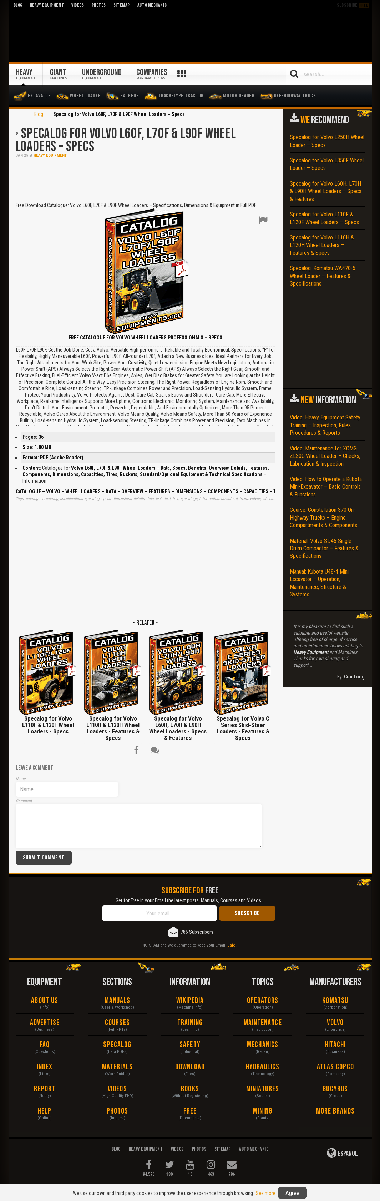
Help (44, 1111)
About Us (44, 1000)
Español (342, 1153)
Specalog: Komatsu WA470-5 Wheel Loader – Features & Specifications (322, 276)
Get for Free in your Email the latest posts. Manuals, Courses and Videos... (190, 900)
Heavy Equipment (50, 155)
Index (45, 1067)
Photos (117, 1111)
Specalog (117, 1045)
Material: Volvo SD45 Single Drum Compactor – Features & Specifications (324, 549)
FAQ (45, 1045)
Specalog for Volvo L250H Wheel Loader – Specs (327, 141)
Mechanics (262, 1045)
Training (190, 1023)
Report (44, 1089)
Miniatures (262, 1089)
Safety (190, 1045)
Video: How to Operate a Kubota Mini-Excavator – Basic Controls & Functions (326, 487)
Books (190, 1089)
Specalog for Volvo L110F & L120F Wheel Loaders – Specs (324, 218)
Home (20, 115)
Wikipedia (190, 1000)
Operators (263, 1000)
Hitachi (335, 1045)
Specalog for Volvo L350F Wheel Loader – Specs (327, 164)
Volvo (335, 1023)
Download (190, 1067)
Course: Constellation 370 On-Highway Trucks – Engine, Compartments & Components (323, 517)
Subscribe (353, 5)
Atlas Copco (335, 1067)
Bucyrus (335, 1089)
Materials (117, 1067)
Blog (38, 114)
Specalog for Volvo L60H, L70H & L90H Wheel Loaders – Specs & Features (325, 191)
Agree (292, 1192)
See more (265, 1193)
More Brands (335, 1111)
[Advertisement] (145, 179)
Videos (117, 1089)
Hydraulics (263, 1067)
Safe (231, 945)
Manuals (118, 1000)
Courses (117, 1023)
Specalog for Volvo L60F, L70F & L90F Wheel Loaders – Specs (126, 140)
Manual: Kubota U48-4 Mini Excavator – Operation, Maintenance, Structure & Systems (319, 583)
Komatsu (335, 1000)
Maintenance (263, 1023)
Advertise (45, 1023)
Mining (262, 1111)
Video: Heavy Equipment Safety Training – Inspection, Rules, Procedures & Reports (325, 425)
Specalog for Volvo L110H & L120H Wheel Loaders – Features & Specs (322, 245)
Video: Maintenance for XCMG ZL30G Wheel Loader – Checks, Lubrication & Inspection (325, 456)
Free (190, 1111)
